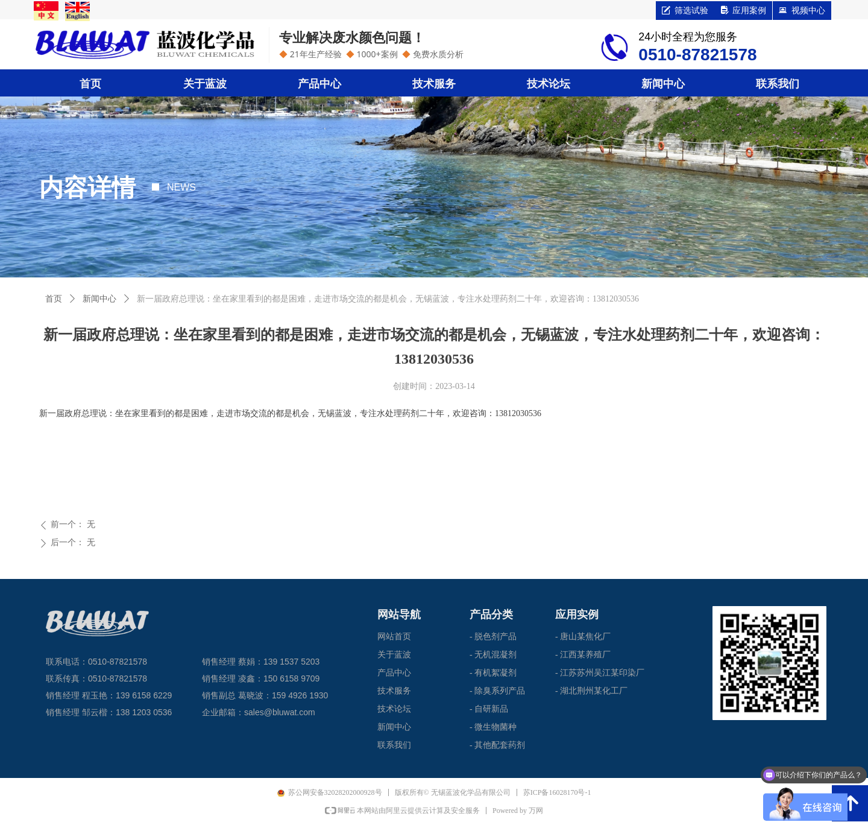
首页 (53, 298)
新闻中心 (99, 298)
